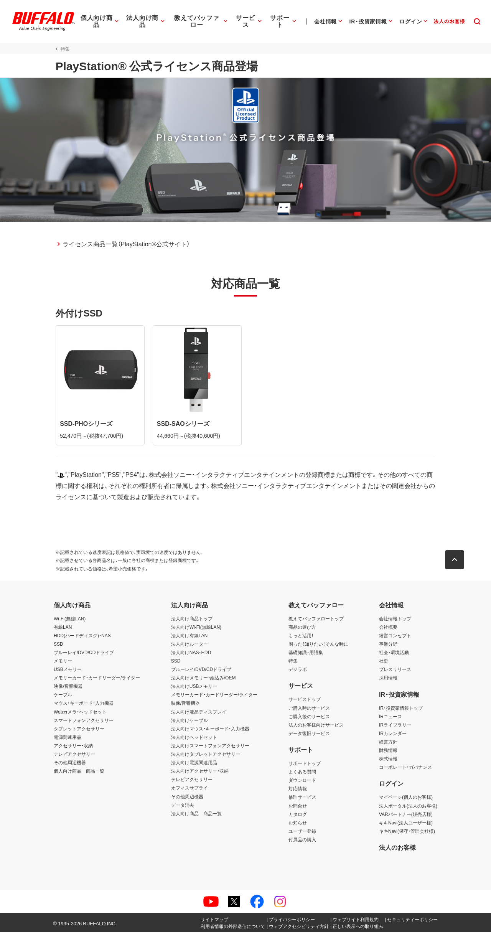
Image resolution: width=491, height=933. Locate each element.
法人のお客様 (397, 847)
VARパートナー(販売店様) (406, 814)
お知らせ (297, 823)
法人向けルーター (189, 644)
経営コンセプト (395, 636)
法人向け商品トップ (192, 619)
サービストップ (304, 700)
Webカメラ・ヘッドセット (80, 712)
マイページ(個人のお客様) (406, 798)
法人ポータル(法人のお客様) (408, 806)
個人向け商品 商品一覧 (79, 771)
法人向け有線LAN (189, 636)
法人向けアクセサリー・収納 (200, 771)
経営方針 (388, 742)
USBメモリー (68, 669)
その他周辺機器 (70, 763)
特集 (293, 661)
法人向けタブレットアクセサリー (205, 754)
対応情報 (297, 789)
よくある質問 (302, 772)
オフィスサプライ (189, 788)
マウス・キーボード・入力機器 (84, 704)
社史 (383, 661)
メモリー (63, 661)
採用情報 (388, 678)
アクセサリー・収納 (73, 746)
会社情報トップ (395, 619)
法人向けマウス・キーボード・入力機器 (210, 729)
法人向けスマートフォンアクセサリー (210, 746)
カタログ (297, 814)
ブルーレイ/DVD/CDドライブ (84, 652)
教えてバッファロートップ (316, 619)
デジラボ (297, 669)
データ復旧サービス (309, 733)
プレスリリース (395, 669)
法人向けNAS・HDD (191, 652)
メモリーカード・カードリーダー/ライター (97, 678)
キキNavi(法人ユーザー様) (406, 823)
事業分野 (388, 644)
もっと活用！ (301, 636)
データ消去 (182, 805)
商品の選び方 (302, 627)
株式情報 (388, 759)
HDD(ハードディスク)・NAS (82, 636)
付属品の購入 (302, 840)
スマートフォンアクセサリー (84, 720)
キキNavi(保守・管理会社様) (407, 831)
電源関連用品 (67, 737)
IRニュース (390, 717)
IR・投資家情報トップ (401, 708)
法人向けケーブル (189, 720)
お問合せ (297, 806)
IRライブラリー (395, 725)
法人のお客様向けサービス (316, 725)
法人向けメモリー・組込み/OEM (203, 678)
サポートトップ (304, 763)
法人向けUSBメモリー (194, 686)
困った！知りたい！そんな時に (318, 644)
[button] (456, 560)
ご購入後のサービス (309, 717)
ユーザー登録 (302, 831)
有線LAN (63, 627)
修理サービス (302, 798)
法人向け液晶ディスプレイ (198, 712)
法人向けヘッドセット (194, 737)
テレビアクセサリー (74, 754)
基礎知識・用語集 (305, 652)
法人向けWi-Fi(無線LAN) (196, 627)
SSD (58, 644)
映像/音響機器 (68, 686)
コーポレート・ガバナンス (405, 767)
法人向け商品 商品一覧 (196, 814)
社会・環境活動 (394, 652)
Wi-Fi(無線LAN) (70, 619)
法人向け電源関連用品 (194, 763)
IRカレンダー (393, 733)
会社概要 (388, 627)
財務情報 (388, 750)
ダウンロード (302, 780)
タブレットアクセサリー (79, 729)
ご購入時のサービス (309, 708)
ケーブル (63, 695)
